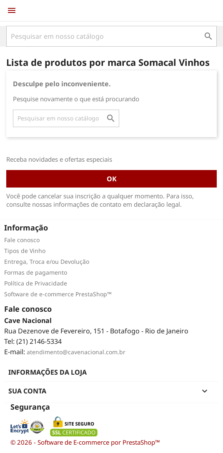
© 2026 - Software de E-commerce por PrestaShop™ (85, 442)
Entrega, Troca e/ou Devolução (46, 261)
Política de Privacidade (35, 283)
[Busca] (111, 36)
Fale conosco (22, 240)
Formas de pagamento (35, 272)
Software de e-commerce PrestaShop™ (58, 294)
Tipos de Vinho (24, 251)
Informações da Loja (47, 372)
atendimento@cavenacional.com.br (76, 352)
